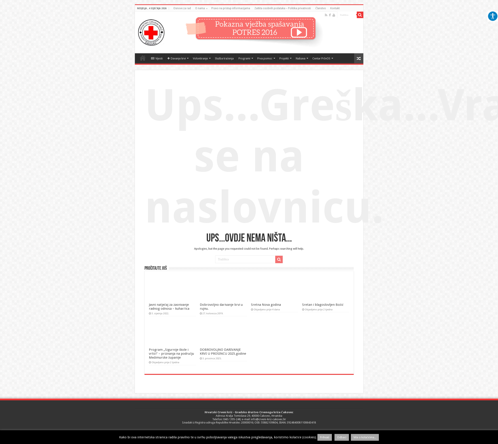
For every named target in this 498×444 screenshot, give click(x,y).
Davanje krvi (176, 58)
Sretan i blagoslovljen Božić (323, 305)
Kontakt (335, 8)
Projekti (284, 58)
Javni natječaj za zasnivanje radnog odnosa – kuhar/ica (169, 307)
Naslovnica (142, 57)
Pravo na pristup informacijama (230, 8)
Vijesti (157, 58)
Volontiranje (200, 58)
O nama (200, 8)
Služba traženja (224, 58)
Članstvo (320, 8)
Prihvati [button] (324, 437)
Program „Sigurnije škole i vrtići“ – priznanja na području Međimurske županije (171, 353)
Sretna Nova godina (266, 305)
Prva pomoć (264, 58)
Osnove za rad (182, 8)
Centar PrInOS (321, 58)
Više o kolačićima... (364, 437)
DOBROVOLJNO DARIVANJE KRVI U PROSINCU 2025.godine (223, 352)
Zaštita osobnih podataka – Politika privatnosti (282, 8)
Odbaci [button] (341, 437)
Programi (244, 58)
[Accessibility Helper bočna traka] (493, 16)
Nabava (300, 58)
